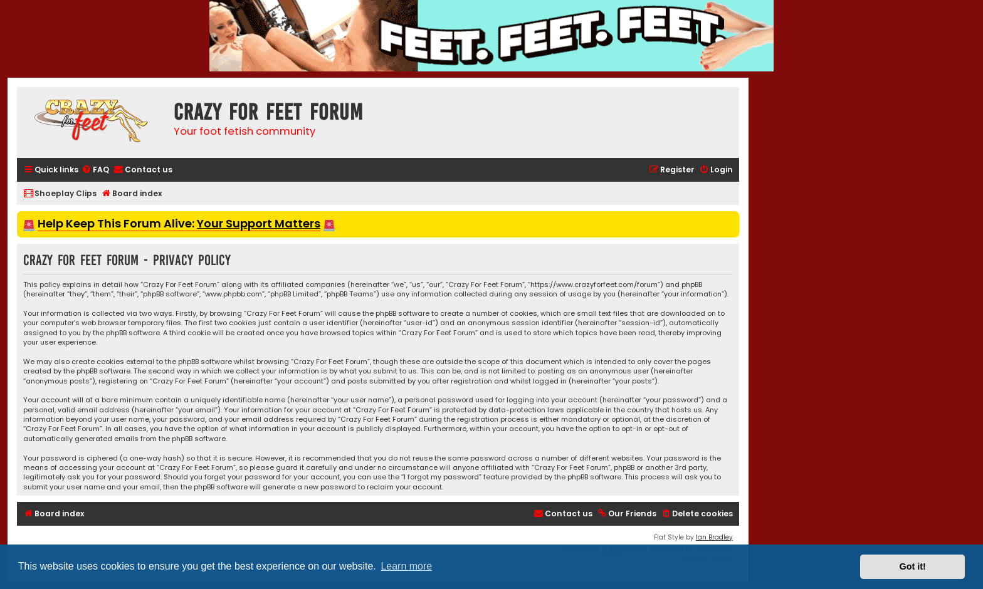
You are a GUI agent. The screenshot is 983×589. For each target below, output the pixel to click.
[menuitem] (95, 170)
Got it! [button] (913, 566)
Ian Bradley (714, 537)
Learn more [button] (406, 566)
